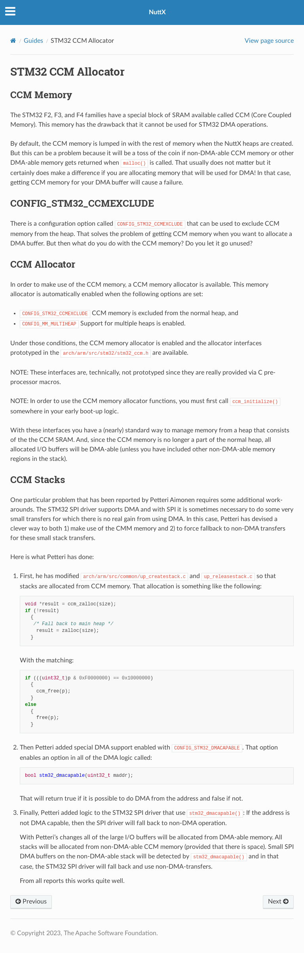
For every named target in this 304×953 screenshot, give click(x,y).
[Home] (13, 40)
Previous (31, 901)
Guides (33, 41)
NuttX (157, 12)
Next (278, 901)
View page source (269, 41)
